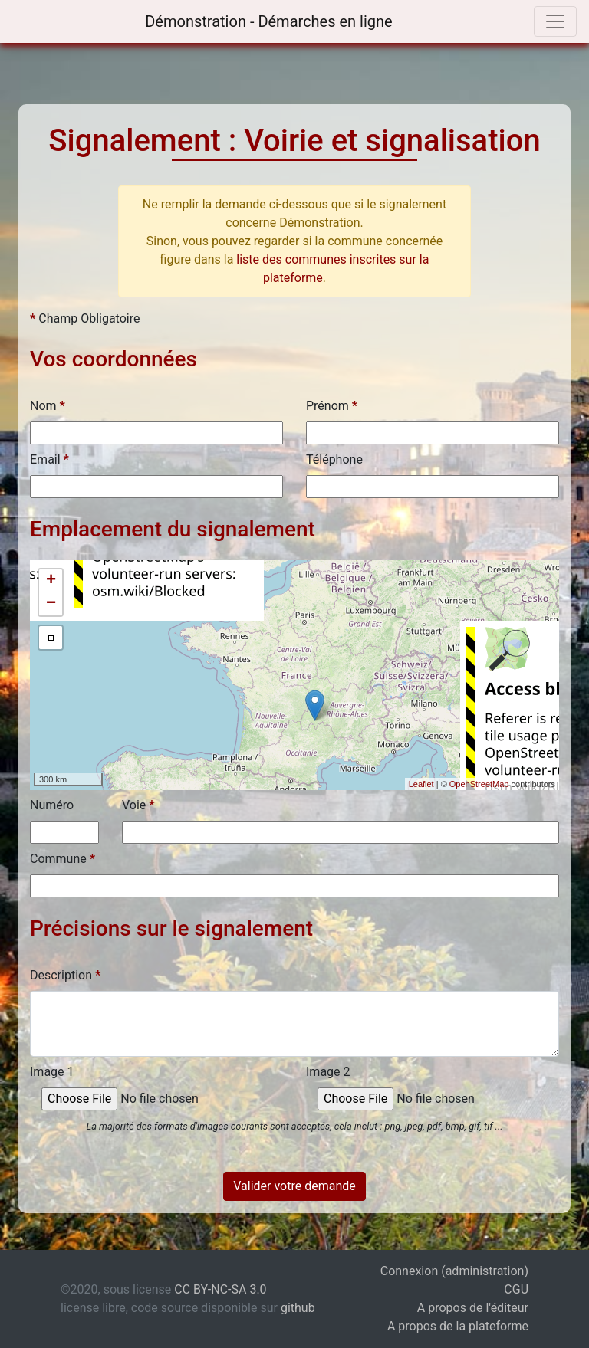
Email (49, 459)
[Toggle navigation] (555, 21)
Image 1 (52, 1071)
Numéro (52, 805)
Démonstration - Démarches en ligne (266, 21)
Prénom (331, 405)
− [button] (51, 603)
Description (65, 975)
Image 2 (328, 1071)
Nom (47, 405)
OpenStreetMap (479, 784)
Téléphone (334, 459)
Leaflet (421, 784)
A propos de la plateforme (457, 1326)
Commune (62, 858)
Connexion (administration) (454, 1271)
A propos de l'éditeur (472, 1307)
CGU (516, 1289)
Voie (138, 805)
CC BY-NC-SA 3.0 (220, 1289)
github (298, 1307)
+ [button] (51, 580)
